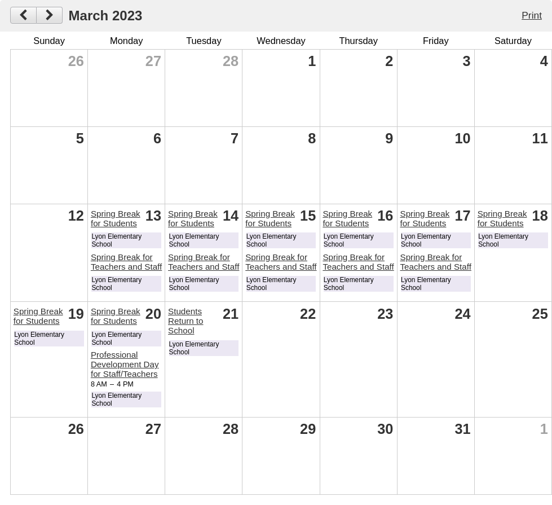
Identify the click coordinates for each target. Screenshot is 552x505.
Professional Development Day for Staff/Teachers (125, 364)
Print (532, 15)
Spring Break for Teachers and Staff (126, 261)
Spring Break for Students (115, 218)
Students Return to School (185, 320)
